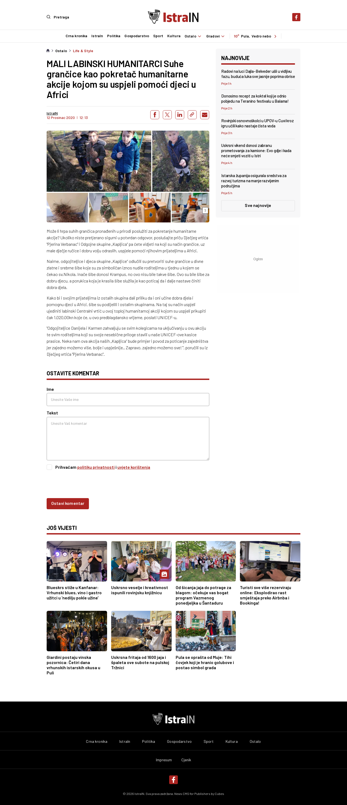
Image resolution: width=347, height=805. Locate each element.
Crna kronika (76, 36)
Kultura (173, 36)
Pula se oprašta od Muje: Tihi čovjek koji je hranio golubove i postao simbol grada (205, 662)
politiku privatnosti (96, 466)
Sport (158, 36)
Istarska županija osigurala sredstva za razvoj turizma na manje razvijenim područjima (254, 180)
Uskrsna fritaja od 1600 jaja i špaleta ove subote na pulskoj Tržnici (140, 662)
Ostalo (193, 36)
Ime (50, 388)
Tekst (52, 412)
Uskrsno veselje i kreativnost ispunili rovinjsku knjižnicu (139, 589)
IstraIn (97, 36)
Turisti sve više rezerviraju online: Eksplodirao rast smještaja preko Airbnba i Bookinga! (265, 594)
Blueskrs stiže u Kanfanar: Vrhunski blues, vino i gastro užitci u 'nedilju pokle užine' (74, 592)
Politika (113, 36)
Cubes (219, 793)
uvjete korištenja (133, 466)
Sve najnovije (258, 204)
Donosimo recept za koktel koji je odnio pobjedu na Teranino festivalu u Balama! (255, 98)
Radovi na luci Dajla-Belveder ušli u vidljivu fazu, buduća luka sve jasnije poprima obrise (258, 73)
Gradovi (216, 36)
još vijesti (62, 527)
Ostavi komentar (67, 502)
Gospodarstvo (136, 36)
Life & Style (83, 50)
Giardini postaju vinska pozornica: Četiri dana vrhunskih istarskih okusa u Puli (73, 664)
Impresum (164, 759)
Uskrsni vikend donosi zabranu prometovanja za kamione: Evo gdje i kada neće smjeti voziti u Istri (256, 150)
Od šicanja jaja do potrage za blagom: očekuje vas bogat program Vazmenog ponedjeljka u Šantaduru (203, 594)
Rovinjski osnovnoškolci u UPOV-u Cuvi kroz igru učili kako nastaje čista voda (257, 123)
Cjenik (186, 759)
